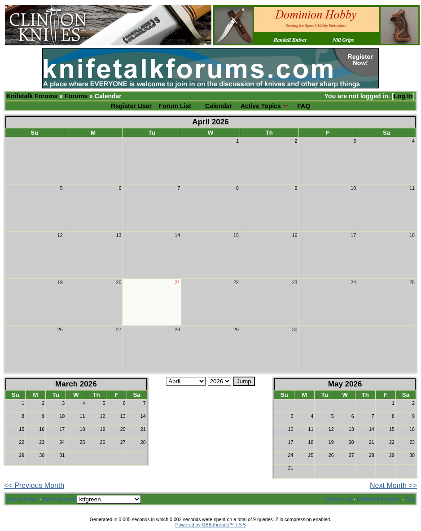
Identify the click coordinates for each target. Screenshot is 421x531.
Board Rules (22, 499)
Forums (76, 96)
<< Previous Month (34, 485)
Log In (403, 96)
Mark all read (59, 499)
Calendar (218, 106)
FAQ (303, 106)
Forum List (175, 106)
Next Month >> (393, 485)
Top (410, 499)
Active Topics (261, 106)
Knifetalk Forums (31, 96)
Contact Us (338, 499)
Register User (131, 106)
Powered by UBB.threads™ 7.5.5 (210, 524)
